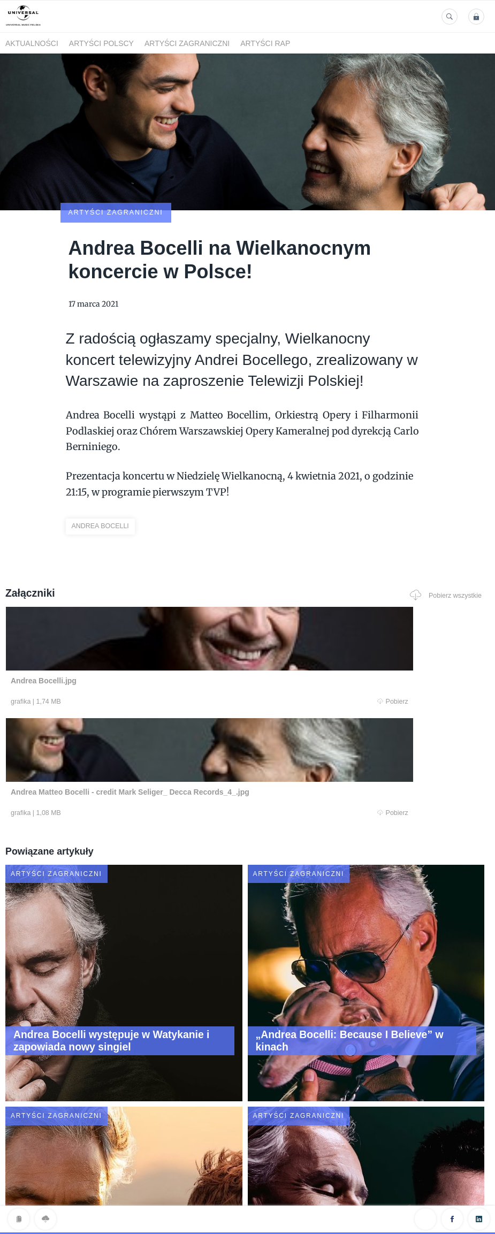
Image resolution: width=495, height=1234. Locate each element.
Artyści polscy (101, 43)
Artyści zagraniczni (187, 43)
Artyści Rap (265, 43)
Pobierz (138, 640)
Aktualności (31, 43)
